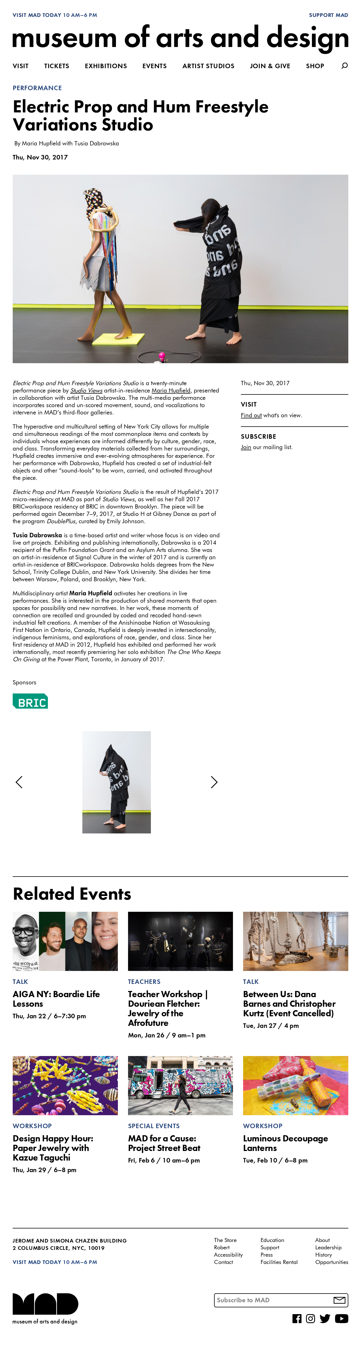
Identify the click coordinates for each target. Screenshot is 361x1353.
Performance (37, 88)
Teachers (144, 982)
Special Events (154, 1126)
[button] (19, 782)
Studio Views (86, 391)
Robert (222, 1247)
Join (246, 448)
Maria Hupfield (171, 391)
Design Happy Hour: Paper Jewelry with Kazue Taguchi (53, 1149)
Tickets (56, 66)
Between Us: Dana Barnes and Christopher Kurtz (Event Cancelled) (289, 1004)
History (323, 1255)
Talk (20, 982)
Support (270, 1247)
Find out (251, 416)
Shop (315, 66)
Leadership (328, 1247)
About (322, 1240)
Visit (21, 66)
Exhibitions (106, 66)
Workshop (32, 1126)
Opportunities (331, 1262)
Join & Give (270, 66)
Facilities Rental (279, 1262)
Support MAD (328, 15)
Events (154, 66)
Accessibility (228, 1255)
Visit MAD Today (37, 15)
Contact (223, 1262)
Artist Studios (208, 66)
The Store (225, 1240)
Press (267, 1255)
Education (272, 1240)
